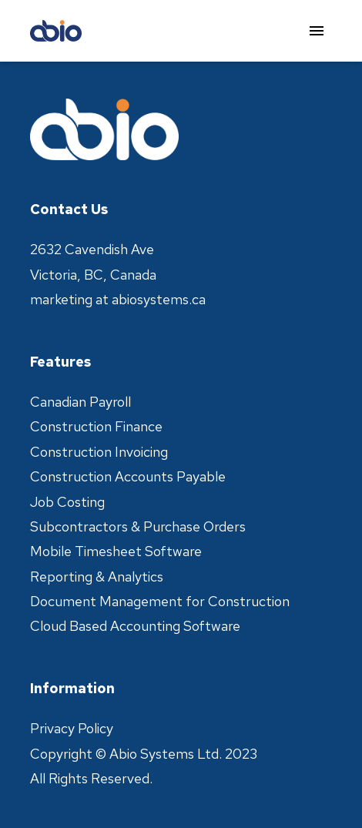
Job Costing (67, 502)
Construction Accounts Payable (128, 476)
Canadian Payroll (80, 402)
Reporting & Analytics (96, 576)
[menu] (316, 30)
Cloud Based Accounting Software (135, 626)
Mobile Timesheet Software (116, 551)
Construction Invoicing (99, 452)
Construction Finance (96, 426)
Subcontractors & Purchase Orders (138, 526)
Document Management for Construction (160, 601)
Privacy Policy (71, 728)
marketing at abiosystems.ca (118, 299)
